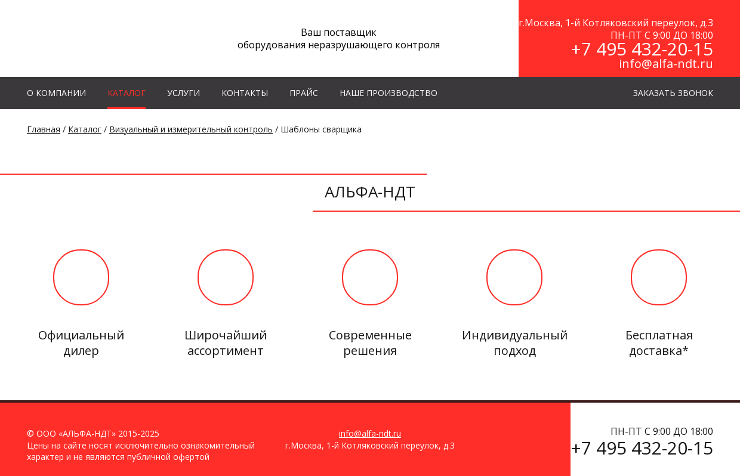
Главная (43, 129)
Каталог (84, 129)
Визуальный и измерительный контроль (191, 129)
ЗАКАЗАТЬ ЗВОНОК (673, 92)
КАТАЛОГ (126, 92)
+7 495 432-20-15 (642, 48)
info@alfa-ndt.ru (666, 63)
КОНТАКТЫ (244, 92)
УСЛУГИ (183, 92)
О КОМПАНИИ (56, 92)
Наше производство (388, 92)
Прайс (303, 92)
